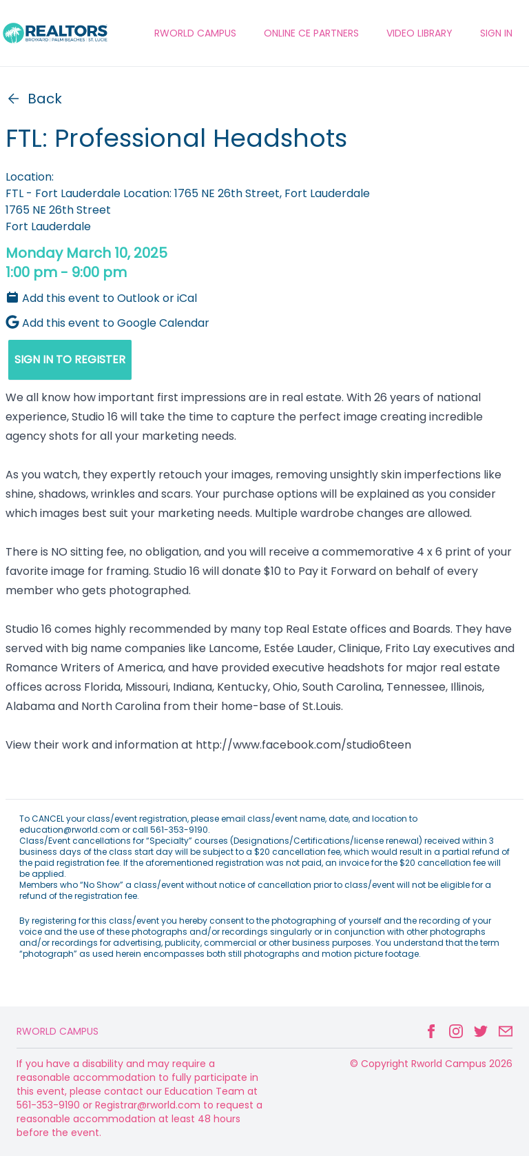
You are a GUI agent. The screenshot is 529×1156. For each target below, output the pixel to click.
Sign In (496, 33)
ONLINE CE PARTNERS (311, 33)
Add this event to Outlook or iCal (101, 298)
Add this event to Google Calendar (107, 323)
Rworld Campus (57, 1031)
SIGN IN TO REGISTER (69, 359)
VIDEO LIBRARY (419, 33)
